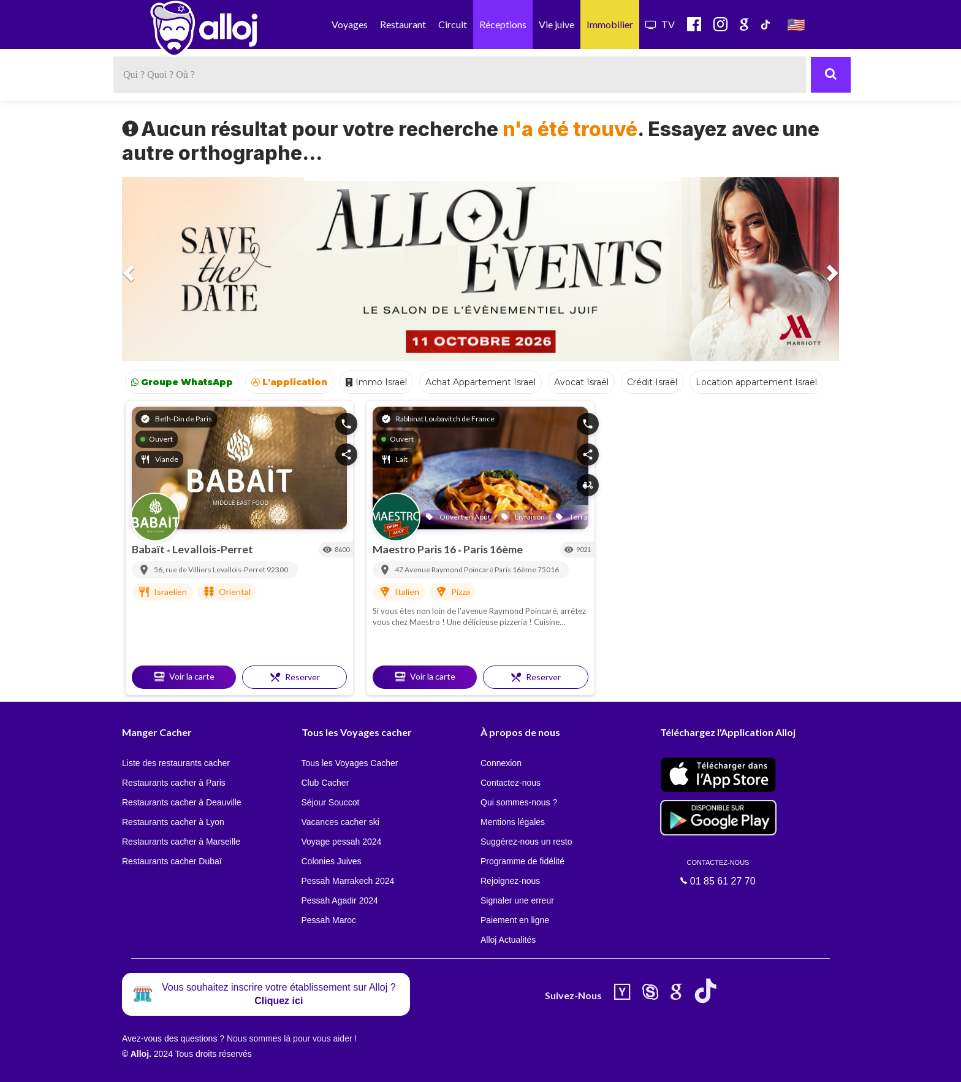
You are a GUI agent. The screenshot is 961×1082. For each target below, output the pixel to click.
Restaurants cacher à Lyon (173, 822)
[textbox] (459, 74)
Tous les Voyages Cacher (350, 763)
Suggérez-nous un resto (526, 841)
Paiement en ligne (514, 920)
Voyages (350, 24)
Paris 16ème (493, 549)
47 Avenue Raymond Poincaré (445, 569)
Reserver (294, 677)
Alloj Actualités (508, 940)
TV (660, 24)
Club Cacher (325, 783)
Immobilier (610, 24)
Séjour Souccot (331, 802)
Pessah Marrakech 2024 (348, 881)
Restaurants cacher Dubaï (172, 861)
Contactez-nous (510, 783)
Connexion (501, 763)
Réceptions (502, 24)
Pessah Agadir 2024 (340, 900)
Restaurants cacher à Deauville (181, 802)
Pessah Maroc (329, 920)
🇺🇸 (796, 24)
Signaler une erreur (517, 900)
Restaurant (403, 24)
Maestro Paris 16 (415, 549)
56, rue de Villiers (183, 569)
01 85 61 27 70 (718, 872)
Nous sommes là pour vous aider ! (292, 1038)
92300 (277, 569)
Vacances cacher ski (340, 822)
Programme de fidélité (522, 861)
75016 (548, 569)
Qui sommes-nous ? (518, 802)
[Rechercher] (831, 75)
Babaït (149, 549)
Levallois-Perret (212, 549)
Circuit (452, 24)
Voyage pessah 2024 (342, 841)
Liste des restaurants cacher (176, 763)
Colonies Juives (332, 861)
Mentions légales (512, 822)
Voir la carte (184, 676)
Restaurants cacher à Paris (174, 783)
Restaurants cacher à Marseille (181, 841)
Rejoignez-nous (510, 881)
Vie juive (556, 24)
